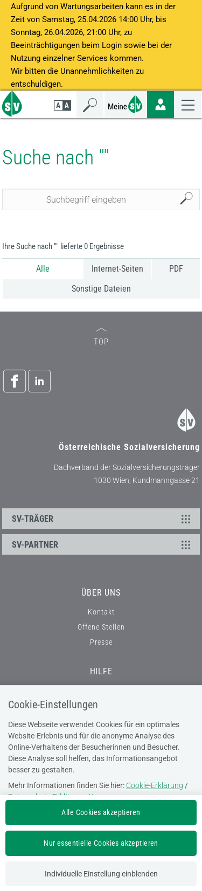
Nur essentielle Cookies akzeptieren (101, 843)
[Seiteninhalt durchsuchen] (101, 199)
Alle (43, 269)
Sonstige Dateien (101, 289)
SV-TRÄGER (103, 519)
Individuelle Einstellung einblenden (101, 873)
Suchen (189, 199)
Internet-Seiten (117, 269)
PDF (176, 269)
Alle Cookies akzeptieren (100, 812)
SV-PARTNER (103, 544)
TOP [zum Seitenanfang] (101, 337)
